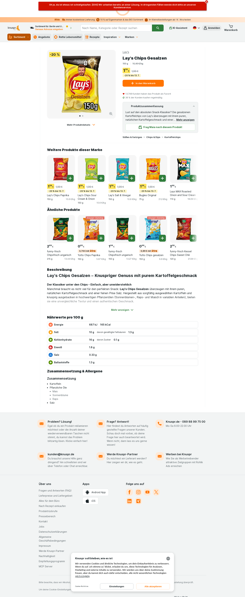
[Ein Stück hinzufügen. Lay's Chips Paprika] (70, 161)
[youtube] (147, 475)
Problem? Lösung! (60, 404)
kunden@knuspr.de (61, 437)
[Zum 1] (80, 98)
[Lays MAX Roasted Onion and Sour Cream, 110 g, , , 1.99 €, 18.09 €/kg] (184, 152)
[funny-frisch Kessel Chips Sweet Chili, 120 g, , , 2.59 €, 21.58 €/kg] (184, 212)
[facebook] (129, 475)
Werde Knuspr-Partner (122, 437)
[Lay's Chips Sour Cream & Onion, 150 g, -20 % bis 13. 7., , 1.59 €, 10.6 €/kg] (92, 152)
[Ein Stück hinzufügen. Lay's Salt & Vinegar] (131, 161)
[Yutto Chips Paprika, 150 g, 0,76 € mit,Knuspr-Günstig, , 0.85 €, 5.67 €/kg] (92, 212)
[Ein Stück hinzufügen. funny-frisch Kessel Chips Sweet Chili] (193, 221)
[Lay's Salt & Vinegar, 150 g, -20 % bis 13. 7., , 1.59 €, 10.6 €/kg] (122, 152)
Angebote (41, 20)
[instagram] (138, 475)
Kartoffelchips (172, 120)
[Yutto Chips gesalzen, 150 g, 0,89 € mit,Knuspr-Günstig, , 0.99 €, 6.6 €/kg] (153, 212)
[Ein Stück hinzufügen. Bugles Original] (162, 161)
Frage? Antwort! (118, 404)
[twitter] (156, 475)
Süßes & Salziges (132, 120)
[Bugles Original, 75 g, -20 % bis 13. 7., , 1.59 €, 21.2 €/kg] (153, 152)
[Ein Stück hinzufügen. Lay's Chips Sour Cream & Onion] (101, 161)
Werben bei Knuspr (179, 437)
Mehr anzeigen (185, 102)
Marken (131, 19)
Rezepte (93, 20)
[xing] (138, 483)
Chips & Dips (153, 120)
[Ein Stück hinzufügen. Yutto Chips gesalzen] (162, 221)
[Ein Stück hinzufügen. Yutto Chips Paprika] (101, 221)
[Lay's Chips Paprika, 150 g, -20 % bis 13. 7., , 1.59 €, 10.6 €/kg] (61, 152)
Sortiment (19, 20)
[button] (211, 11)
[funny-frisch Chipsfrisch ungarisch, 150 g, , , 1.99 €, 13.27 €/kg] (122, 212)
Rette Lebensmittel (67, 20)
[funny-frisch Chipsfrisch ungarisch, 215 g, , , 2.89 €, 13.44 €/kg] (61, 212)
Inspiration (112, 19)
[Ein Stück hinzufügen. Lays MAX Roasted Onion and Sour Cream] (193, 161)
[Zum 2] (82, 98)
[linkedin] (129, 483)
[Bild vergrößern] (111, 96)
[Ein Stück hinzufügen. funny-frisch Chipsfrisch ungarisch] (70, 221)
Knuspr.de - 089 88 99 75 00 (185, 404)
